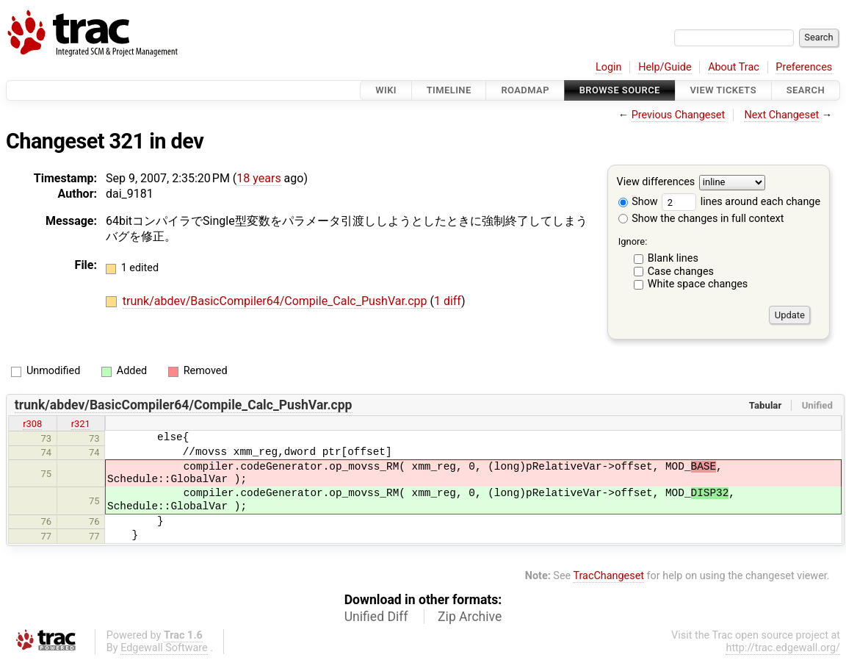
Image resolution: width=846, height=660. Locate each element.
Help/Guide (664, 67)
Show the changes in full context (701, 218)
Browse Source (619, 90)
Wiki (386, 90)
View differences (656, 182)
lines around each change (741, 202)
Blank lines (673, 258)
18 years (258, 178)
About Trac (733, 67)
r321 (80, 423)
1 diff (447, 301)
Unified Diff (376, 616)
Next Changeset (781, 115)
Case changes (681, 271)
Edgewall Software (164, 648)
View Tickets (723, 90)
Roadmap (525, 90)
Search (806, 90)
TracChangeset (608, 576)
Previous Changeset (679, 115)
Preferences (804, 67)
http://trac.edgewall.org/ (783, 648)
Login (609, 67)
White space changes (698, 284)
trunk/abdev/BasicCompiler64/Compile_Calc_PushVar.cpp (276, 301)
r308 (32, 423)
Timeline (449, 90)
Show (638, 202)
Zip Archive (470, 616)
